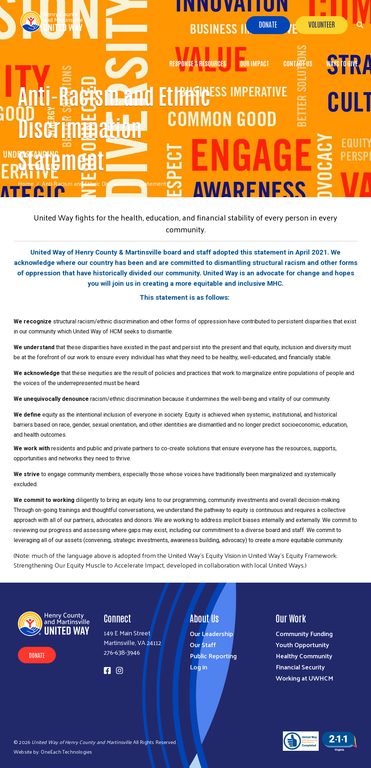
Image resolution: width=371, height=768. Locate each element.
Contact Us (297, 63)
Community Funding (304, 633)
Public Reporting (213, 655)
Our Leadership (211, 633)
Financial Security (300, 666)
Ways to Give (342, 63)
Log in (198, 666)
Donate (268, 24)
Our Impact (254, 63)
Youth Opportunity (302, 644)
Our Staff (203, 644)
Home (26, 183)
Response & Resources (197, 63)
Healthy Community (304, 655)
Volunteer (321, 24)
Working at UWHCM (304, 677)
